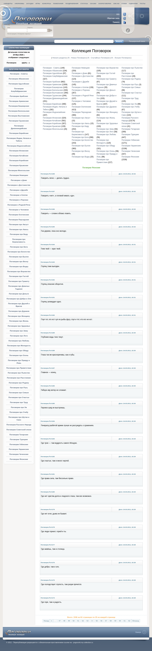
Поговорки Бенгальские (18, 111)
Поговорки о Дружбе (19, 190)
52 (83, 621)
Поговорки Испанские (19, 151)
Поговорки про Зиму (19, 331)
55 (97, 621)
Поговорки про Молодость (19, 346)
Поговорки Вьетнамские (19, 116)
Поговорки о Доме (19, 180)
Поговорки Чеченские (18, 454)
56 (101, 621)
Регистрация (11, 34)
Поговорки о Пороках (18, 200)
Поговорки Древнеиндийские (55, 98)
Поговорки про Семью (19, 393)
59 (115, 621)
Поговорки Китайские (18, 156)
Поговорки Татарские (18, 435)
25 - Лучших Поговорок (120, 58)
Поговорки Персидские (19, 220)
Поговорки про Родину (19, 383)
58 (111, 621)
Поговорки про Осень (18, 355)
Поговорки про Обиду (18, 350)
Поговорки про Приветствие (18, 368)
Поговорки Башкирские (19, 106)
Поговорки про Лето (19, 336)
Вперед (135, 621)
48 (64, 621)
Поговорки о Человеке (19, 210)
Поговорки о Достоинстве (18, 185)
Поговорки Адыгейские (19, 84)
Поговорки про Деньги (19, 294)
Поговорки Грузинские (19, 121)
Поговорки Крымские (18, 165)
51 (78, 621)
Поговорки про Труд (19, 402)
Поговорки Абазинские (19, 79)
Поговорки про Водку (18, 266)
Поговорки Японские (19, 459)
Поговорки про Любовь (19, 341)
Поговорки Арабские (19, 96)
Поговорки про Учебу (18, 412)
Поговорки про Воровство (18, 271)
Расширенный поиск (137, 41)
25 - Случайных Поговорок (98, 58)
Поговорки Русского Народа (19, 425)
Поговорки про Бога (19, 247)
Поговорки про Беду (19, 234)
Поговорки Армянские (19, 101)
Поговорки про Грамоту (18, 281)
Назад (46, 621)
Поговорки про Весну (18, 261)
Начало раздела (59, 58)
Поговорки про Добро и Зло (19, 299)
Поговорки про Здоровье (19, 326)
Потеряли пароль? (24, 34)
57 (106, 621)
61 (125, 621)
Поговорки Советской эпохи (19, 430)
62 (129, 621)
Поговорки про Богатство (19, 252)
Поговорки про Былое (19, 257)
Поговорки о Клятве (19, 195)
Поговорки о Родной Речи (18, 205)
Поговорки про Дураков (18, 311)
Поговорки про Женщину (19, 316)
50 (74, 621)
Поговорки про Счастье (18, 397)
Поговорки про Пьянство (19, 373)
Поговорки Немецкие (19, 175)
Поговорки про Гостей (19, 276)
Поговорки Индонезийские (19, 146)
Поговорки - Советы (19, 74)
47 (60, 621)
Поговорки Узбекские (18, 444)
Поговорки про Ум (19, 407)
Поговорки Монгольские (18, 170)
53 (88, 621)
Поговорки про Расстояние (19, 378)
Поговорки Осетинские (19, 215)
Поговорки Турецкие (19, 439)
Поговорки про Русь (19, 388)
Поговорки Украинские (19, 449)
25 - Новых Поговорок (76, 58)
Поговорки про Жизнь (19, 321)
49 (69, 621)
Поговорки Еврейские (18, 133)
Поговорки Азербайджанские (55, 76)
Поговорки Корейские (18, 160)
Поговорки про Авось (18, 229)
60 (120, 621)
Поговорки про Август (19, 224)
